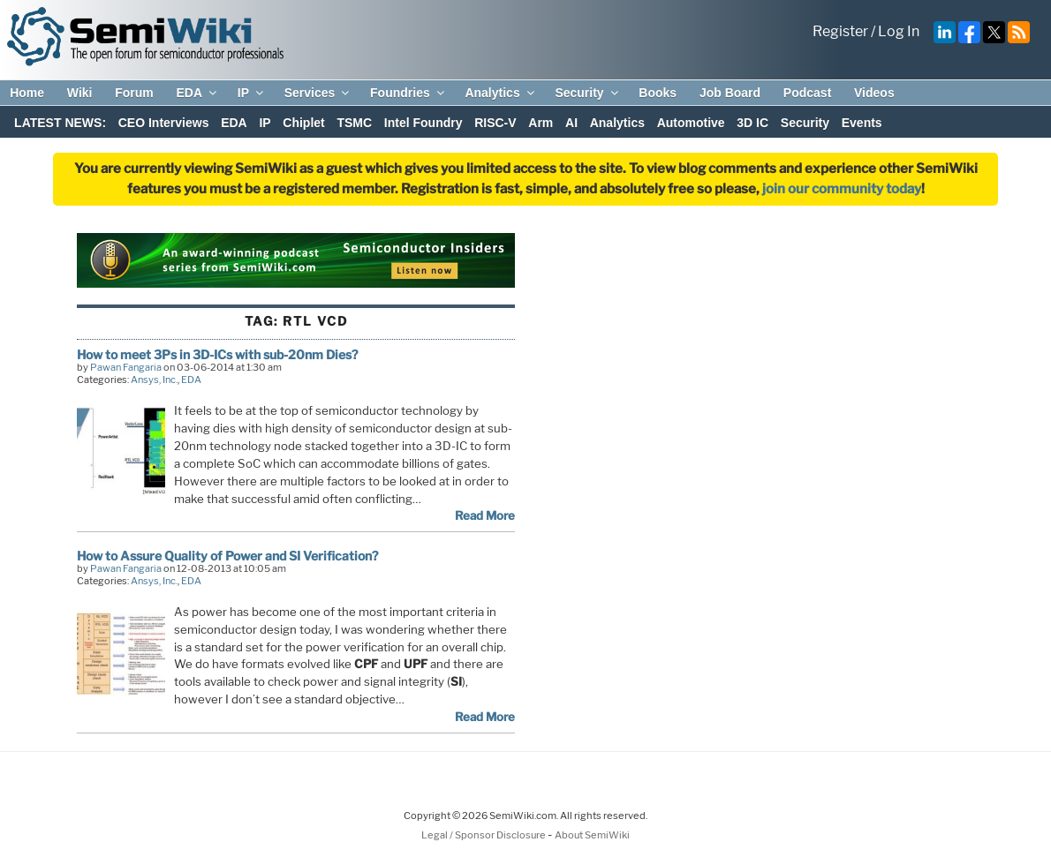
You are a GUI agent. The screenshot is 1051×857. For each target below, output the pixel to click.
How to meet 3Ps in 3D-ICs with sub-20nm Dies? (217, 354)
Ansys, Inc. (154, 379)
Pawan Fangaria (126, 367)
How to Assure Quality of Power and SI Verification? (227, 555)
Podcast (807, 93)
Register (840, 31)
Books (658, 93)
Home (27, 93)
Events (862, 123)
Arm (540, 123)
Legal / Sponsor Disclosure (484, 835)
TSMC (354, 123)
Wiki (80, 93)
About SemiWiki (592, 835)
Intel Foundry (423, 123)
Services (318, 93)
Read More (485, 515)
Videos (874, 93)
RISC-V (495, 123)
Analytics (500, 93)
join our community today (841, 189)
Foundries (408, 93)
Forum (134, 93)
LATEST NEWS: (60, 123)
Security (587, 93)
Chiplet (303, 123)
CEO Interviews (163, 123)
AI (571, 123)
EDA (197, 93)
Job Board (729, 93)
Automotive (691, 123)
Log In (898, 31)
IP (252, 93)
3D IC (752, 123)
